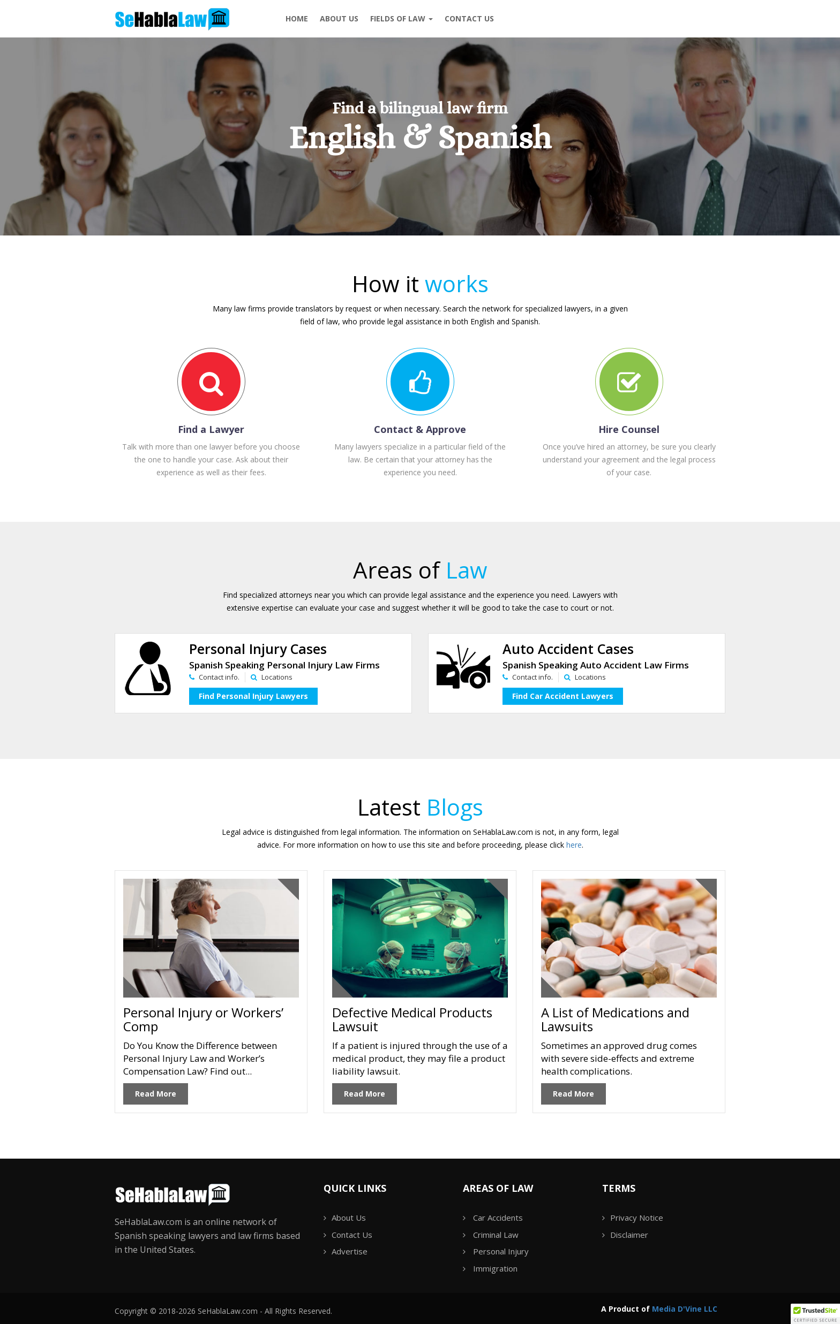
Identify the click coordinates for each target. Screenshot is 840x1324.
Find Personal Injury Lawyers (253, 696)
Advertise (350, 1251)
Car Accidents (498, 1217)
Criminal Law (496, 1234)
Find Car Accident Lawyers (562, 696)
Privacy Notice (636, 1217)
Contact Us (352, 1234)
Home (297, 18)
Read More (155, 1094)
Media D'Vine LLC (684, 1309)
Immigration (495, 1268)
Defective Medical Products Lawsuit (412, 1019)
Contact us (469, 18)
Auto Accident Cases (568, 649)
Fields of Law (401, 18)
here (574, 845)
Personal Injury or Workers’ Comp (203, 1019)
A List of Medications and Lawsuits (615, 1019)
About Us (339, 18)
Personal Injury (501, 1251)
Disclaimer (629, 1234)
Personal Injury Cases (258, 649)
